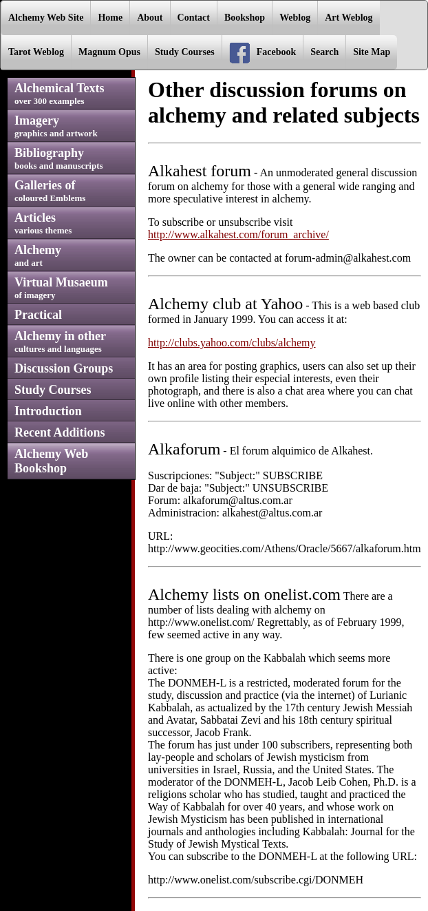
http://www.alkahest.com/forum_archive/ (238, 234)
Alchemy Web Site (45, 17)
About (149, 17)
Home (110, 17)
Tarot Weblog (36, 52)
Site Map (371, 52)
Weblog (294, 17)
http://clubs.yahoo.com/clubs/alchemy (232, 342)
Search (324, 52)
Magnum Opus (109, 52)
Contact (194, 17)
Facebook (263, 53)
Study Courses (185, 52)
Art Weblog (348, 17)
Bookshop (244, 17)
